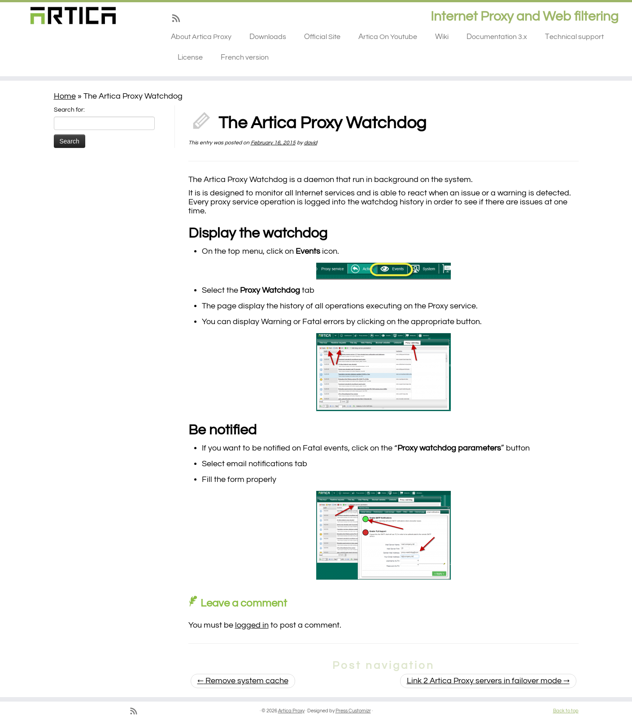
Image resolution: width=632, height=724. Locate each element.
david (310, 143)
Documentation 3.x (496, 37)
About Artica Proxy (201, 37)
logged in (252, 625)
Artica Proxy (291, 710)
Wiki (442, 37)
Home (65, 96)
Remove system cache (242, 680)
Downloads (267, 37)
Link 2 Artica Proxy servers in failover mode (488, 680)
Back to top (566, 710)
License (190, 57)
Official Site (322, 37)
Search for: (69, 110)
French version (245, 57)
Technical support (574, 37)
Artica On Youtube (387, 37)
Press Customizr (353, 710)
